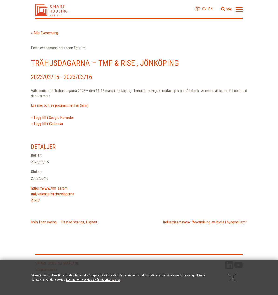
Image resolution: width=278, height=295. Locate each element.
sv (204, 9)
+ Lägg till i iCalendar (47, 123)
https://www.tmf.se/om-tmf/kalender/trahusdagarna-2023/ (53, 194)
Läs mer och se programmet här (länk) (59, 105)
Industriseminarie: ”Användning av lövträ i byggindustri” (205, 222)
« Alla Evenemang (44, 32)
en (210, 9)
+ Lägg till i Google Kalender (52, 117)
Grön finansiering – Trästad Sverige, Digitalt (64, 222)
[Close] (231, 277)
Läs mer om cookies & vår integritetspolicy (93, 279)
